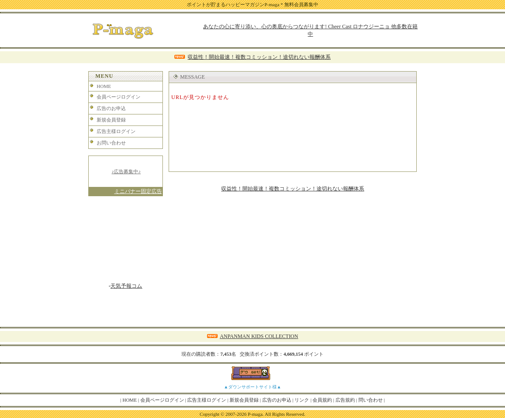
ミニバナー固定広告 (138, 191)
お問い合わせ (111, 142)
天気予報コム (126, 286)
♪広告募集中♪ (126, 171)
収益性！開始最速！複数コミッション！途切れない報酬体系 (259, 57)
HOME (104, 86)
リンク (301, 400)
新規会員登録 (111, 119)
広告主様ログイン (116, 131)
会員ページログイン (118, 96)
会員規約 (322, 400)
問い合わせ (370, 400)
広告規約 (345, 400)
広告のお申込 (111, 108)
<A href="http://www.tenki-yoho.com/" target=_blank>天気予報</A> (125, 242)
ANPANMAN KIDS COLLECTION (259, 336)
